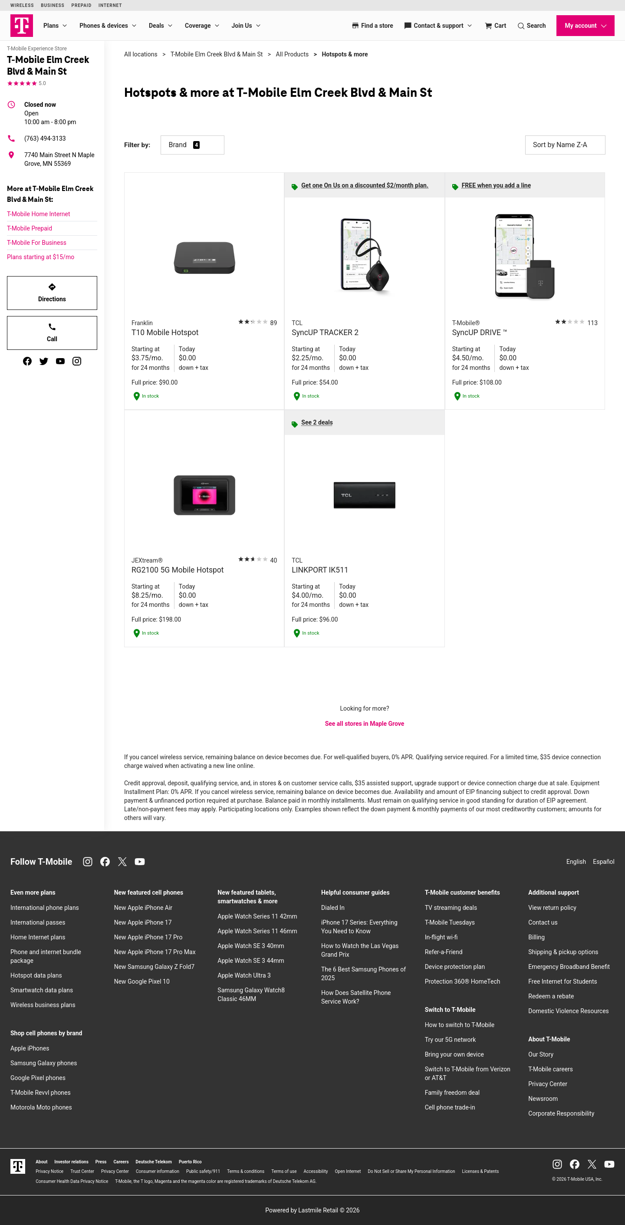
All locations (141, 54)
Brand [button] (177, 145)
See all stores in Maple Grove (365, 723)
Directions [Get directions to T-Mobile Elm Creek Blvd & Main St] (52, 293)
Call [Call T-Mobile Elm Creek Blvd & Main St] (52, 332)
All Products (292, 54)
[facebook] (27, 361)
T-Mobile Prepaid (29, 228)
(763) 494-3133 (36, 138)
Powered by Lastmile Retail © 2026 (312, 1210)
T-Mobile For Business (36, 242)
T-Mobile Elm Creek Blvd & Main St (217, 54)
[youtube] (60, 361)
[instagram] (77, 361)
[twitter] (44, 361)
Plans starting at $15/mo (40, 257)
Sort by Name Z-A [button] (565, 145)
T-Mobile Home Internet (38, 214)
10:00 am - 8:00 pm (50, 112)
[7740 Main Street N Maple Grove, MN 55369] (52, 159)
